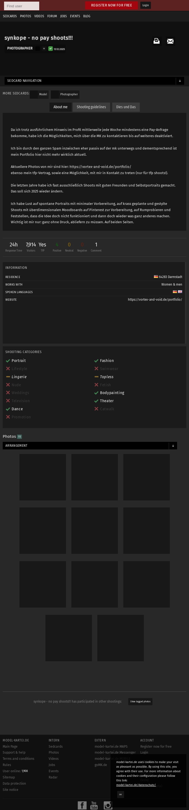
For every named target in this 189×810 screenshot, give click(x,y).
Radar (53, 777)
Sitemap (9, 777)
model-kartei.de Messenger (115, 752)
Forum (52, 16)
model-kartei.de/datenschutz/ (136, 785)
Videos (39, 16)
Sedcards (10, 16)
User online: (15, 771)
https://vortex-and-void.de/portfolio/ (100, 167)
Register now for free (111, 5)
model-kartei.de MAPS (111, 746)
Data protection (14, 783)
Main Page (10, 746)
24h (13, 247)
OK (120, 794)
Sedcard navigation (24, 81)
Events (75, 16)
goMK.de (101, 765)
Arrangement (16, 446)
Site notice (10, 790)
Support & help (14, 752)
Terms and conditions (18, 759)
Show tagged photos (140, 701)
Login (145, 5)
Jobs (63, 16)
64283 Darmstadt (168, 277)
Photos (25, 16)
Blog (86, 16)
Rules (7, 765)
